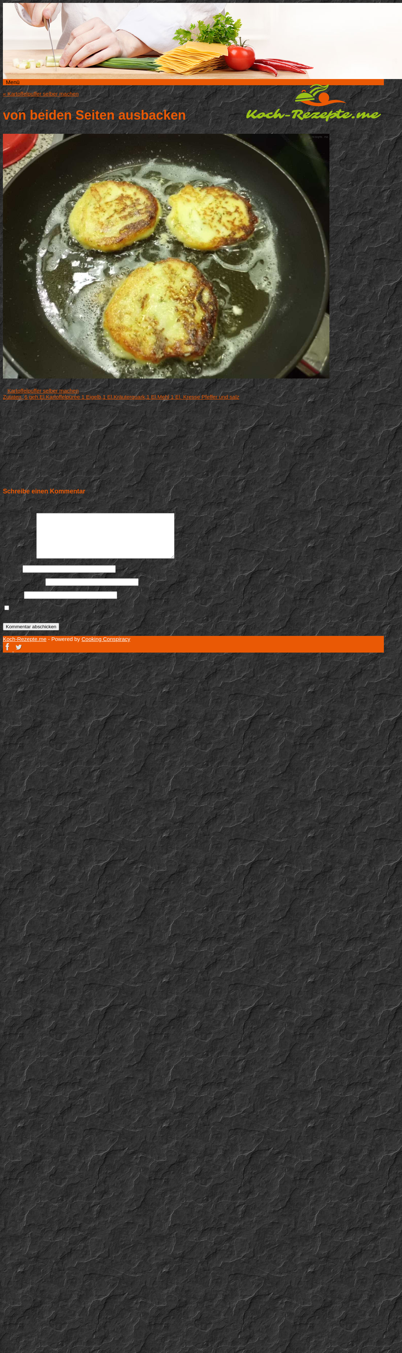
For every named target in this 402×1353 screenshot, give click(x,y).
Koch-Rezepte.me (313, 102)
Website (12, 595)
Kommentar (19, 557)
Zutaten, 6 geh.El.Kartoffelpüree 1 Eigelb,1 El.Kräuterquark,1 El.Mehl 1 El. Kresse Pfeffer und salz (121, 397)
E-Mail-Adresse (23, 582)
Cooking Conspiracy (106, 639)
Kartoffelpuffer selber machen (41, 94)
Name (12, 569)
